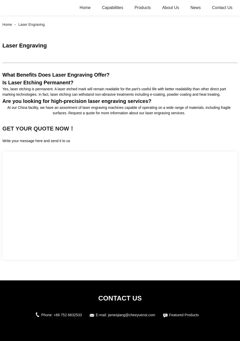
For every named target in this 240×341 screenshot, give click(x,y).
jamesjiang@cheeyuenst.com (131, 315)
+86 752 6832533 (68, 315)
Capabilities (112, 7)
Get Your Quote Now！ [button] (38, 128)
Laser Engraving (31, 24)
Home (85, 7)
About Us (170, 7)
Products (143, 7)
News (196, 7)
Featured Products (184, 315)
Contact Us (222, 7)
